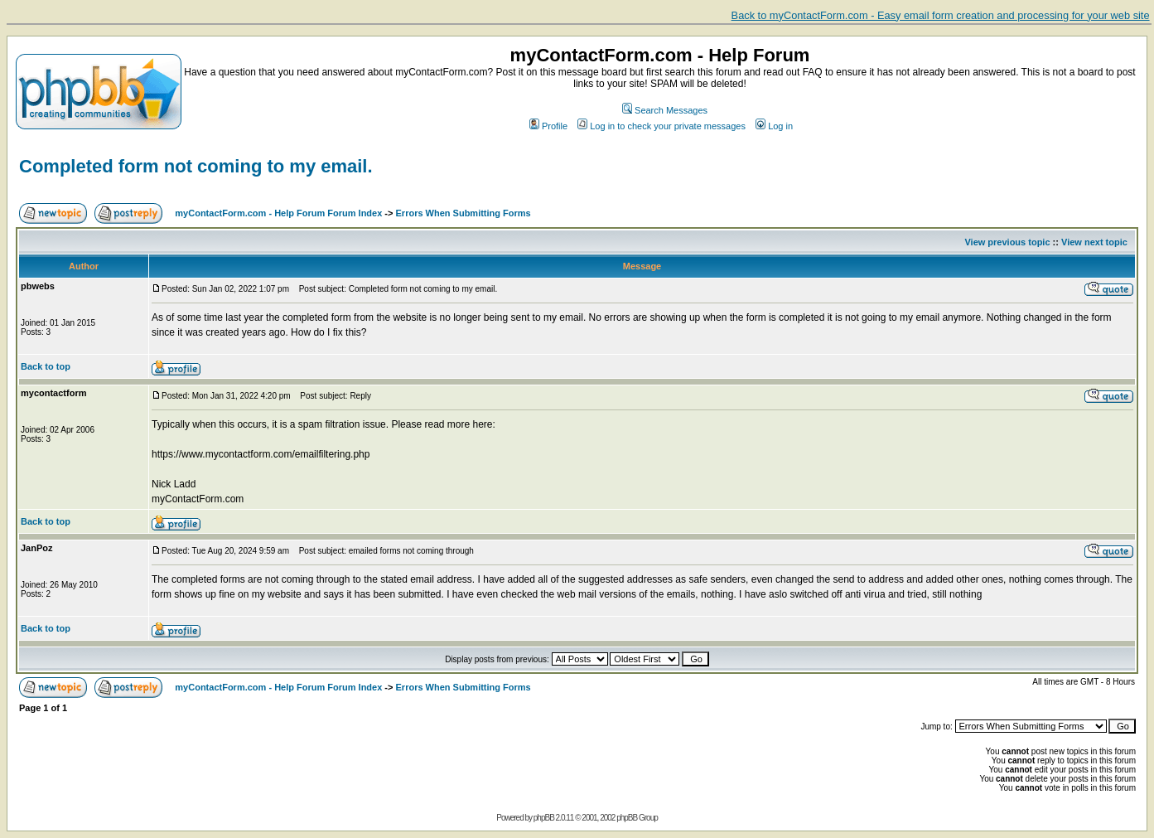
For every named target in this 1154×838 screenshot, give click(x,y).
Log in (774, 126)
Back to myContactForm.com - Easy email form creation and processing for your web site (941, 15)
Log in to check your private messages (661, 126)
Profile (548, 126)
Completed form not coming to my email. (196, 166)
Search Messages (664, 110)
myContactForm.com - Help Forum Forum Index (278, 213)
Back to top (45, 366)
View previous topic (1007, 242)
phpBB (544, 817)
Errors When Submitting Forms (463, 213)
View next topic (1094, 242)
